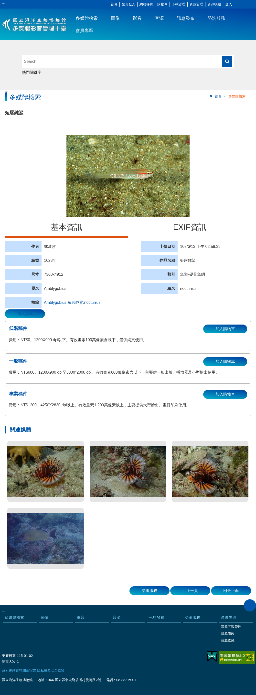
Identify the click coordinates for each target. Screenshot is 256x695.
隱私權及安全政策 (50, 670)
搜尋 (227, 61)
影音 (137, 18)
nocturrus (92, 302)
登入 (228, 4)
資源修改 (228, 633)
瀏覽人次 (9, 661)
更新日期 (9, 656)
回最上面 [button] (231, 591)
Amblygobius (55, 302)
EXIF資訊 (189, 227)
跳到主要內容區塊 (2, 2)
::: (3, 4)
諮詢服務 (216, 18)
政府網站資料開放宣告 (19, 670)
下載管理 (178, 4)
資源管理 (196, 4)
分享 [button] (245, 4)
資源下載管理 (231, 627)
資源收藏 (214, 4)
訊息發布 (185, 18)
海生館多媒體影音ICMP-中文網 (34, 24)
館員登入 (128, 4)
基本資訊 (66, 227)
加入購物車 (225, 329)
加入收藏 (25, 314)
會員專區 (84, 30)
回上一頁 (190, 591)
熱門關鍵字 (32, 72)
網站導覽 (146, 4)
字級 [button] (237, 4)
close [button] (250, 605)
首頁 (114, 4)
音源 (159, 18)
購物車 (162, 4)
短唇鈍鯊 (75, 302)
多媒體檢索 (87, 18)
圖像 (115, 18)
